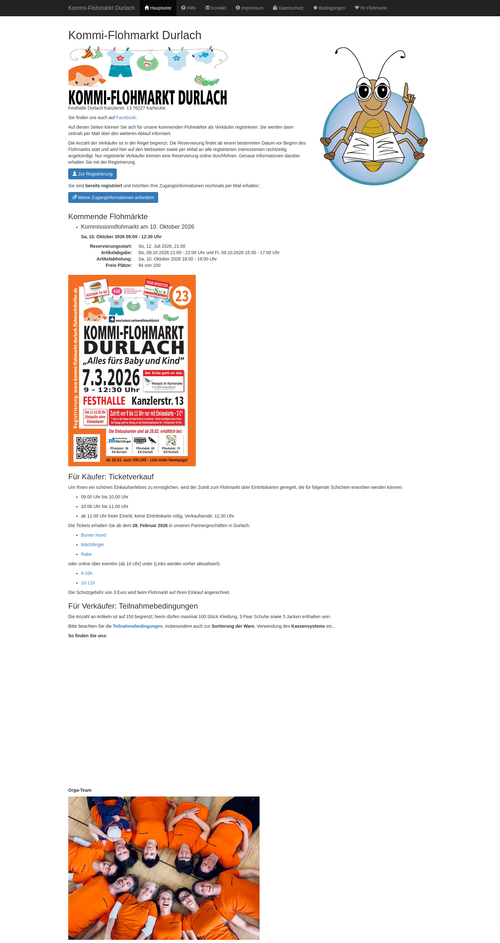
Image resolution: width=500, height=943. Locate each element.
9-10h (86, 573)
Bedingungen (329, 8)
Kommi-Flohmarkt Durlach (101, 8)
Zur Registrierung (92, 173)
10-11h (88, 582)
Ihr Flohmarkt (370, 8)
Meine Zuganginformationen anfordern (113, 197)
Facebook (126, 117)
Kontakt (215, 8)
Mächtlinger (92, 544)
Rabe (86, 554)
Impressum (249, 8)
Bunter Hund (93, 535)
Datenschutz (288, 8)
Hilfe (188, 8)
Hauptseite (158, 8)
